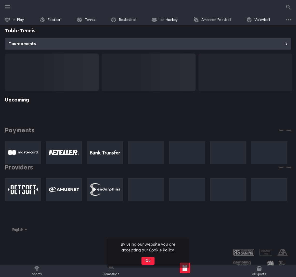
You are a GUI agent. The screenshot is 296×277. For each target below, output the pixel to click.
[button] (23, 152)
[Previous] (281, 130)
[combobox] (16, 229)
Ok (148, 260)
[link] (14, 19)
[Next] (288, 130)
